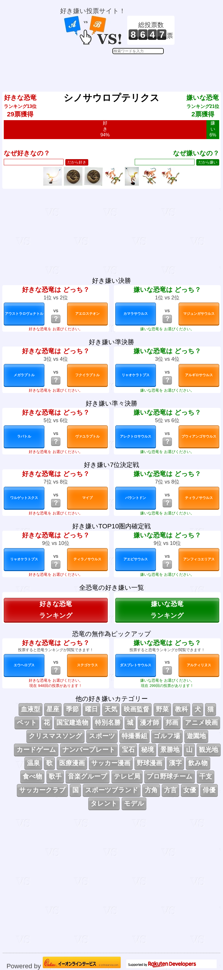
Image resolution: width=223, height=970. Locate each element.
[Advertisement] (117, 68)
